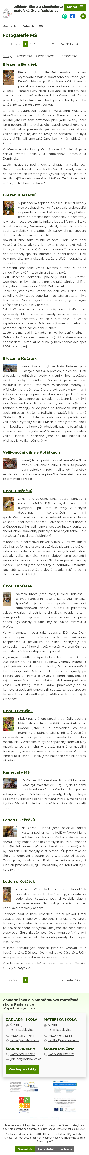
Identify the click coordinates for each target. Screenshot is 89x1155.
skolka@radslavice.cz (63, 1040)
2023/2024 (24, 56)
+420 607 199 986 (22, 1054)
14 (62, 44)
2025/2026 (69, 56)
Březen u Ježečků (20, 195)
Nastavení (66, 1149)
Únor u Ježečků (17, 490)
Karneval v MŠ (16, 772)
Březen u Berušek (20, 64)
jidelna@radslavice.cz (25, 1059)
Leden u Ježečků (19, 820)
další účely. (80, 1129)
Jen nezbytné (46, 1149)
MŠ (16, 25)
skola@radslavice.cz (24, 1040)
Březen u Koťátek (20, 358)
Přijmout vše (24, 1149)
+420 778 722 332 (61, 1054)
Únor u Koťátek (17, 586)
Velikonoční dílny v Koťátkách (31, 452)
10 (53, 44)
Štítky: (7, 56)
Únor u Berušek (18, 710)
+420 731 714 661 (22, 1035)
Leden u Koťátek (19, 881)
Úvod (6, 25)
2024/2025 (47, 56)
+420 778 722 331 (60, 1035)
